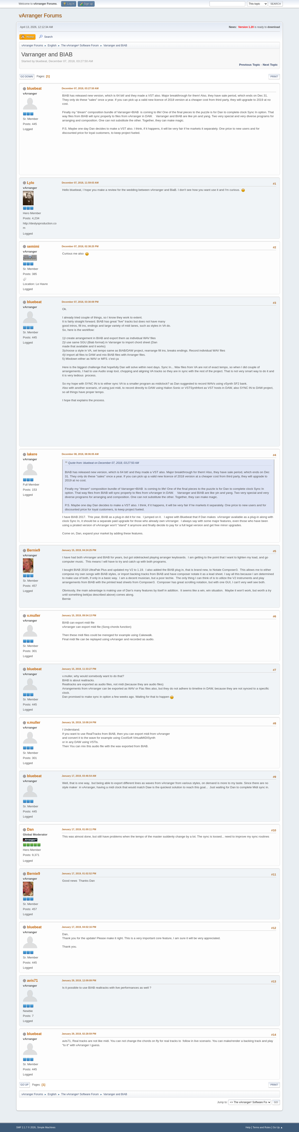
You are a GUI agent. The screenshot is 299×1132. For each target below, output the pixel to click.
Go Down (26, 76)
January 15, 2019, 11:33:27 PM (79, 669)
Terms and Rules (262, 1127)
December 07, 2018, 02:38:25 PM (80, 246)
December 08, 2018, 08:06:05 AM (80, 454)
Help (248, 1127)
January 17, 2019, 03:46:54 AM (79, 775)
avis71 (32, 980)
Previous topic (249, 64)
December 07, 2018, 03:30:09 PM (80, 301)
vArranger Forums (40, 15)
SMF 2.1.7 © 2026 (26, 1127)
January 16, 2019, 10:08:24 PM (79, 722)
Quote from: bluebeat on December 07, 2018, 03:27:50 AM (103, 462)
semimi (33, 246)
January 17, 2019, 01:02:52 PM (79, 873)
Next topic (270, 64)
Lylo (30, 183)
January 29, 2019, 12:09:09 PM (79, 980)
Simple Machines (46, 1127)
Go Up (24, 1084)
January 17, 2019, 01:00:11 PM (79, 829)
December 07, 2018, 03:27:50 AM (80, 88)
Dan (30, 829)
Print (274, 76)
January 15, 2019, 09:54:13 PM (79, 615)
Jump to (222, 1102)
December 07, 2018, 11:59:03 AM (80, 182)
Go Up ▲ (278, 1127)
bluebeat (34, 88)
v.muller (33, 615)
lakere (32, 454)
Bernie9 (33, 550)
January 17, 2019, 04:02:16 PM (79, 927)
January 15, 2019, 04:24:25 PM (79, 550)
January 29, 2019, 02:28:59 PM (79, 1033)
